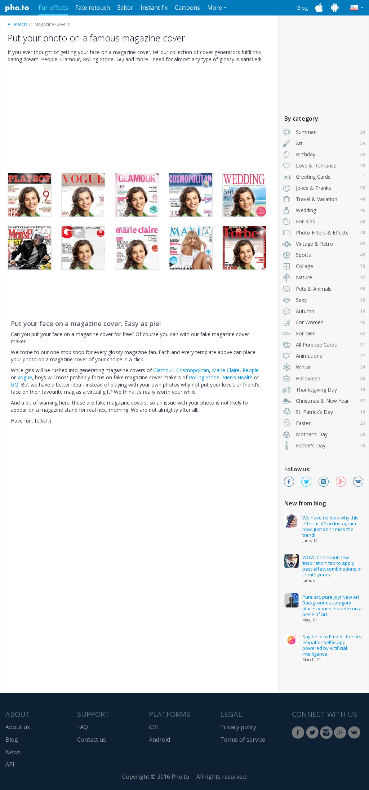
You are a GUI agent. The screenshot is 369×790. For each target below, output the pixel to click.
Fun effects (53, 8)
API (9, 764)
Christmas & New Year (323, 400)
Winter (323, 366)
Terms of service (242, 740)
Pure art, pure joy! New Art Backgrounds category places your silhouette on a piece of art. (332, 605)
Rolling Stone (204, 377)
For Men (323, 333)
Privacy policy (238, 727)
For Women (323, 322)
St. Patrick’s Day (323, 412)
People (251, 370)
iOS (153, 727)
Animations (323, 355)
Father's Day (323, 445)
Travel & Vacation (323, 199)
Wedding (323, 210)
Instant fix (154, 8)
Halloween (323, 378)
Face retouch (92, 8)
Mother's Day (323, 434)
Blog (302, 7)
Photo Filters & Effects (323, 232)
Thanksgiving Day (323, 389)
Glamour (163, 370)
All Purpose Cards (323, 344)
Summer (323, 132)
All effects (17, 24)
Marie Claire (226, 370)
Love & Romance (323, 165)
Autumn (323, 311)
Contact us (91, 740)
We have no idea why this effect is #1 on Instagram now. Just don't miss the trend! (330, 526)
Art (323, 143)
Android (159, 740)
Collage (323, 266)
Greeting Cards (323, 176)
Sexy (323, 299)
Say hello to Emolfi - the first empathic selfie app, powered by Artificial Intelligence (332, 645)
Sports (323, 254)
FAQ (82, 727)
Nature (323, 277)
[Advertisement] (324, 62)
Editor (125, 8)
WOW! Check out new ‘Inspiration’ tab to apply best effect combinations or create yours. (332, 566)
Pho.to (17, 8)
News (13, 752)
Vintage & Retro (323, 243)
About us (17, 727)
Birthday (323, 154)
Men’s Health (237, 377)
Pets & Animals (323, 288)
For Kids (323, 221)
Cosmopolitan (192, 370)
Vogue (24, 377)
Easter (323, 423)
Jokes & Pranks (323, 187)
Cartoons (187, 8)
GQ (14, 384)
